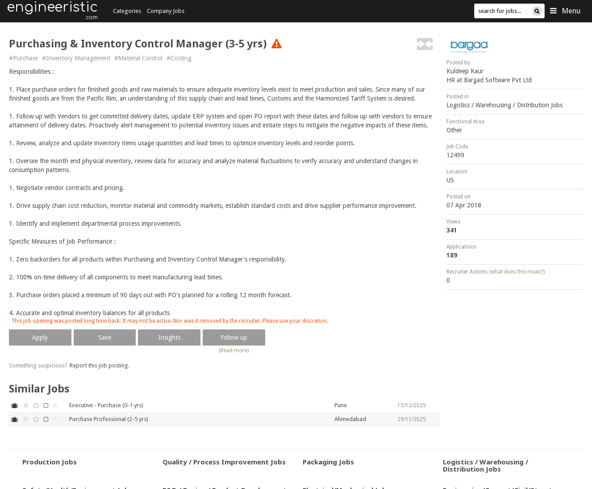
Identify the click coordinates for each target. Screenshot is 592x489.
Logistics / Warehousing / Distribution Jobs (504, 105)
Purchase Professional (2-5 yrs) (108, 419)
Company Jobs (165, 11)
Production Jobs (49, 461)
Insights (169, 337)
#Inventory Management (76, 58)
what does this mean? (517, 272)
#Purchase (23, 58)
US (450, 180)
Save (104, 337)
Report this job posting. (99, 365)
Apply (40, 337)
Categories (127, 11)
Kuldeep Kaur (465, 71)
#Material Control (138, 58)
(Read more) (234, 350)
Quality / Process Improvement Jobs (224, 461)
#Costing (179, 58)
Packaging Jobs (328, 461)
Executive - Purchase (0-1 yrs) (106, 405)
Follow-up (234, 337)
